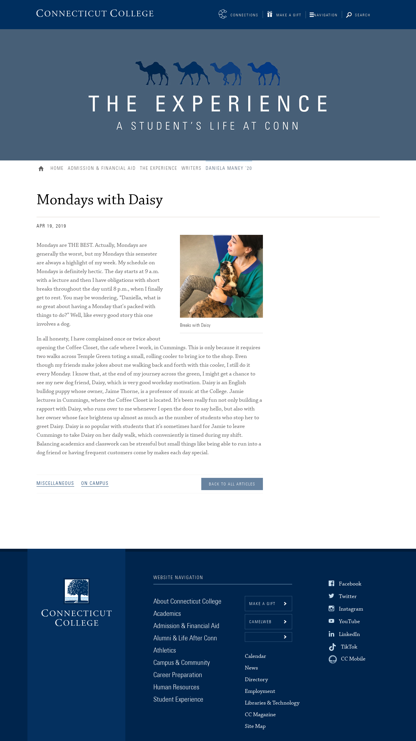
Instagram (351, 609)
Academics (167, 613)
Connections (244, 15)
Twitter (348, 596)
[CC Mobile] (347, 659)
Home (42, 169)
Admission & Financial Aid (102, 168)
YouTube (349, 621)
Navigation (326, 15)
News (251, 668)
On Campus (95, 483)
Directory (256, 679)
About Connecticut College (187, 601)
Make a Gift (288, 15)
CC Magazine (260, 714)
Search (362, 15)
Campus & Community (181, 662)
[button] (268, 637)
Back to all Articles (232, 484)
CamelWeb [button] (260, 622)
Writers (191, 168)
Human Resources (176, 687)
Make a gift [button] (262, 604)
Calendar (255, 656)
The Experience (158, 168)
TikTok (349, 646)
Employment (260, 691)
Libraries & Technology (272, 703)
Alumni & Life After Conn (185, 638)
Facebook (350, 584)
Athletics (164, 650)
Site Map (255, 726)
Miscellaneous (55, 483)
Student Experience (178, 699)
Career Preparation (177, 675)
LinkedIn (349, 634)
